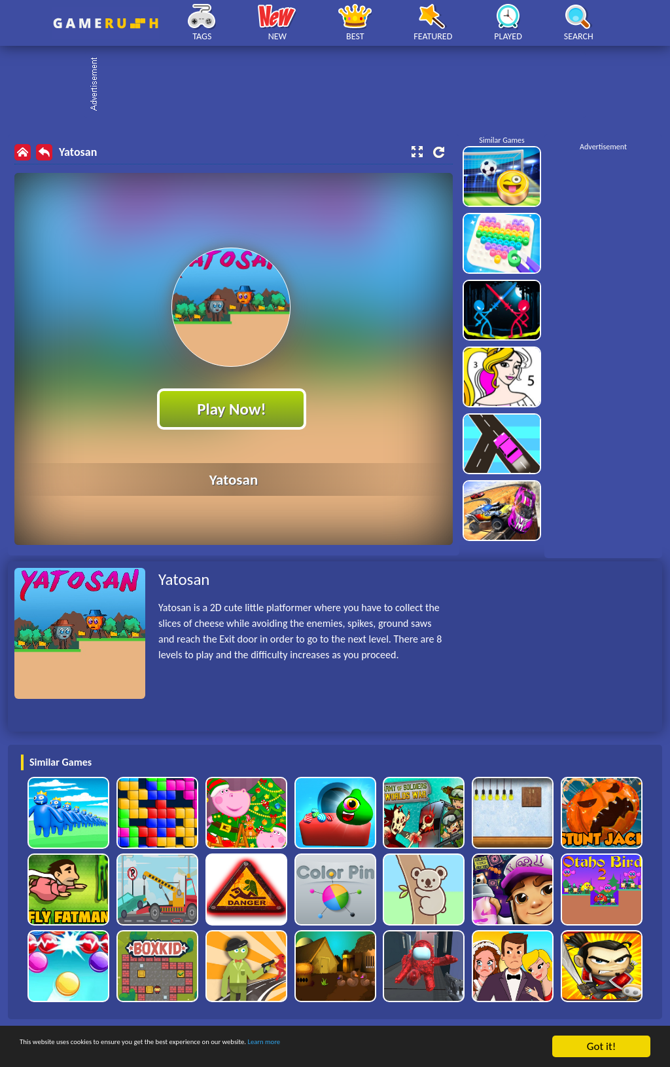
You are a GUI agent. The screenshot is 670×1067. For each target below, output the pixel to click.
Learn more (408, 1048)
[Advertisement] (341, 85)
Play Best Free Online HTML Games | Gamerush (105, 23)
